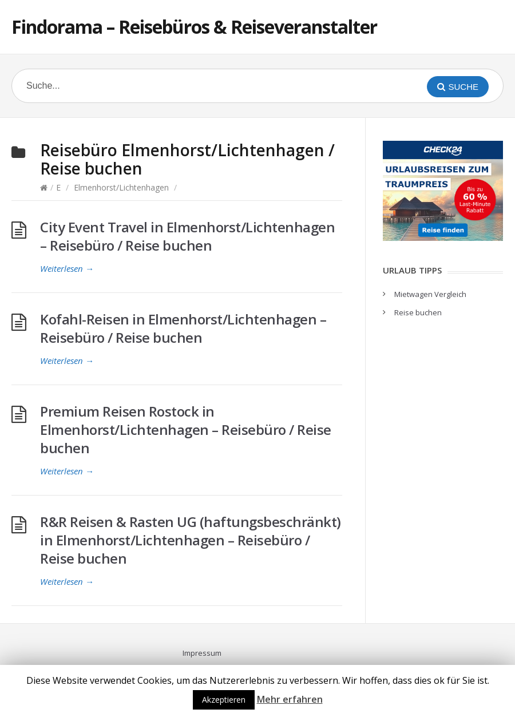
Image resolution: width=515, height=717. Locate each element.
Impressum (202, 653)
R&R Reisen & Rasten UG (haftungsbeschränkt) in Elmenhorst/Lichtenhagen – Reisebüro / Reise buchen (190, 540)
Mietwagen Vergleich (430, 294)
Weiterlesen (67, 268)
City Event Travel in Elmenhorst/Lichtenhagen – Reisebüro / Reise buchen (187, 236)
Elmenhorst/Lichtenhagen (121, 187)
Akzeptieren (223, 699)
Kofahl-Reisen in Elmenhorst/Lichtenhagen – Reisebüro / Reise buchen (183, 328)
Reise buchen (418, 312)
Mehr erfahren (290, 699)
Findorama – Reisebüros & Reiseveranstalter (194, 26)
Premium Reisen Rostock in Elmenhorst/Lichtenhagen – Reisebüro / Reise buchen (185, 429)
